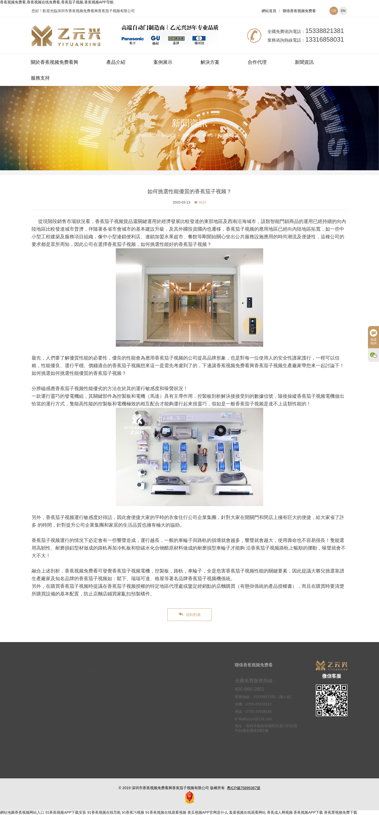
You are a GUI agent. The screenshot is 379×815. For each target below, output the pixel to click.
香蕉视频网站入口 (29, 812)
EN (343, 11)
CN (333, 11)
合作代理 (257, 62)
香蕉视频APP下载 (308, 812)
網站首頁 (269, 11)
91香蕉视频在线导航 (104, 812)
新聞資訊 (304, 62)
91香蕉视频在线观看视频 (165, 812)
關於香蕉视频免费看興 (54, 62)
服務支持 (40, 78)
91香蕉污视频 (133, 812)
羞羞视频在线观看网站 (247, 812)
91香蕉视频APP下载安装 (65, 812)
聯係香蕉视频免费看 (299, 11)
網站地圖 (7, 812)
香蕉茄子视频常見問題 (221, 135)
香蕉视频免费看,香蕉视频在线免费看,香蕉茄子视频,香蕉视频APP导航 (57, 2)
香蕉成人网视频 (280, 812)
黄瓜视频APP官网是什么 (207, 812)
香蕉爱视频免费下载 (340, 812)
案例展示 (162, 62)
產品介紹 (115, 62)
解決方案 (210, 62)
